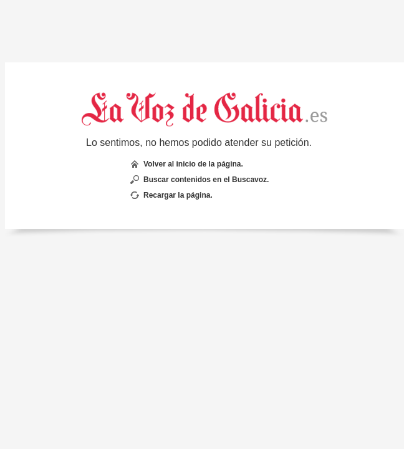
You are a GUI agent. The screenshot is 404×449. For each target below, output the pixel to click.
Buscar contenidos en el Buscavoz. (206, 179)
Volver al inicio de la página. (193, 164)
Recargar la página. (178, 195)
